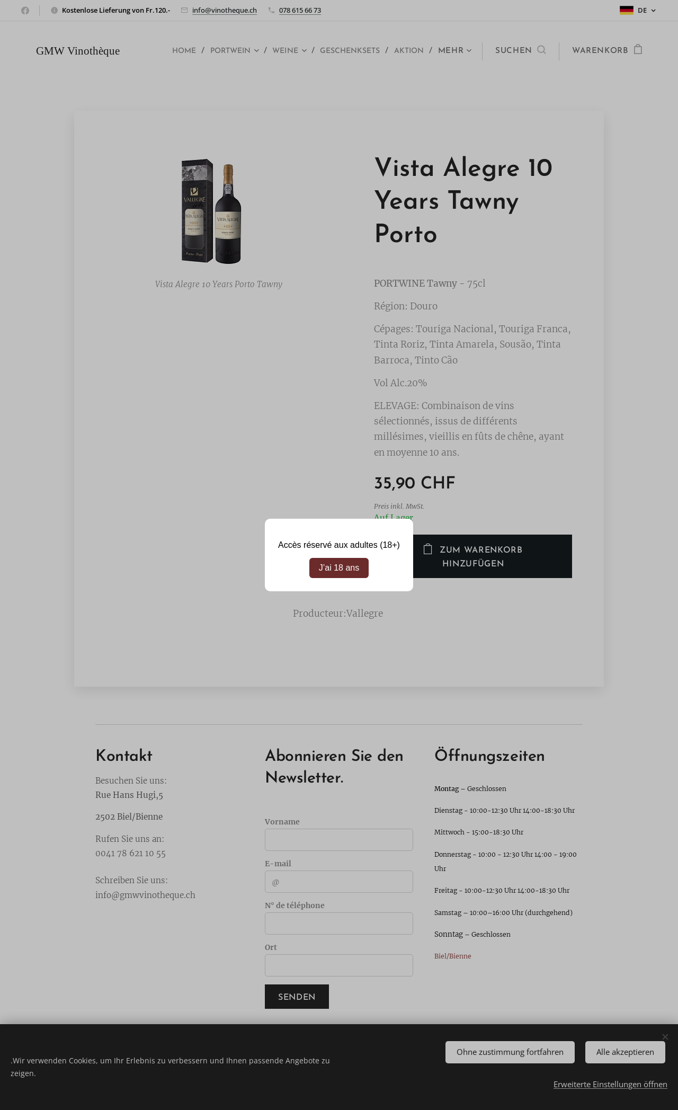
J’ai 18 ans (339, 567)
